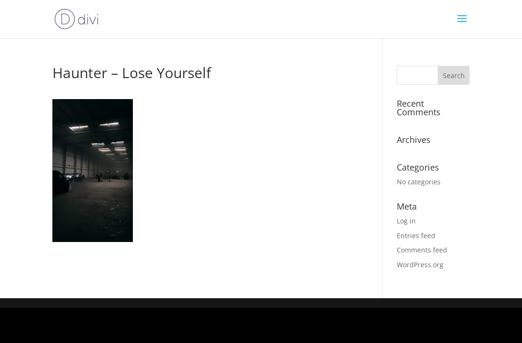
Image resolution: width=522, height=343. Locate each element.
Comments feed (422, 249)
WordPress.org (420, 264)
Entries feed (416, 235)
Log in (406, 220)
